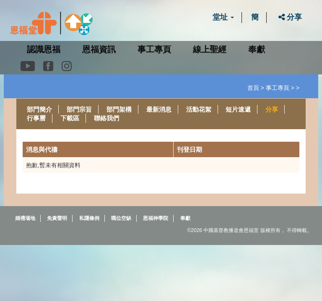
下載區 (69, 118)
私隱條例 (89, 218)
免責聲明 (57, 218)
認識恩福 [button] (43, 49)
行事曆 (36, 118)
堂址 (223, 17)
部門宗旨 (79, 109)
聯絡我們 (106, 118)
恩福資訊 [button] (99, 49)
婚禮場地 (25, 218)
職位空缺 (121, 218)
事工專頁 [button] (154, 49)
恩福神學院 (155, 218)
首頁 (253, 87)
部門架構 (119, 109)
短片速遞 (238, 109)
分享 (290, 17)
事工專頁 (277, 87)
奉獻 (256, 49)
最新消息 (158, 109)
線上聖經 (209, 49)
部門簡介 (39, 109)
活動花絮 (198, 109)
